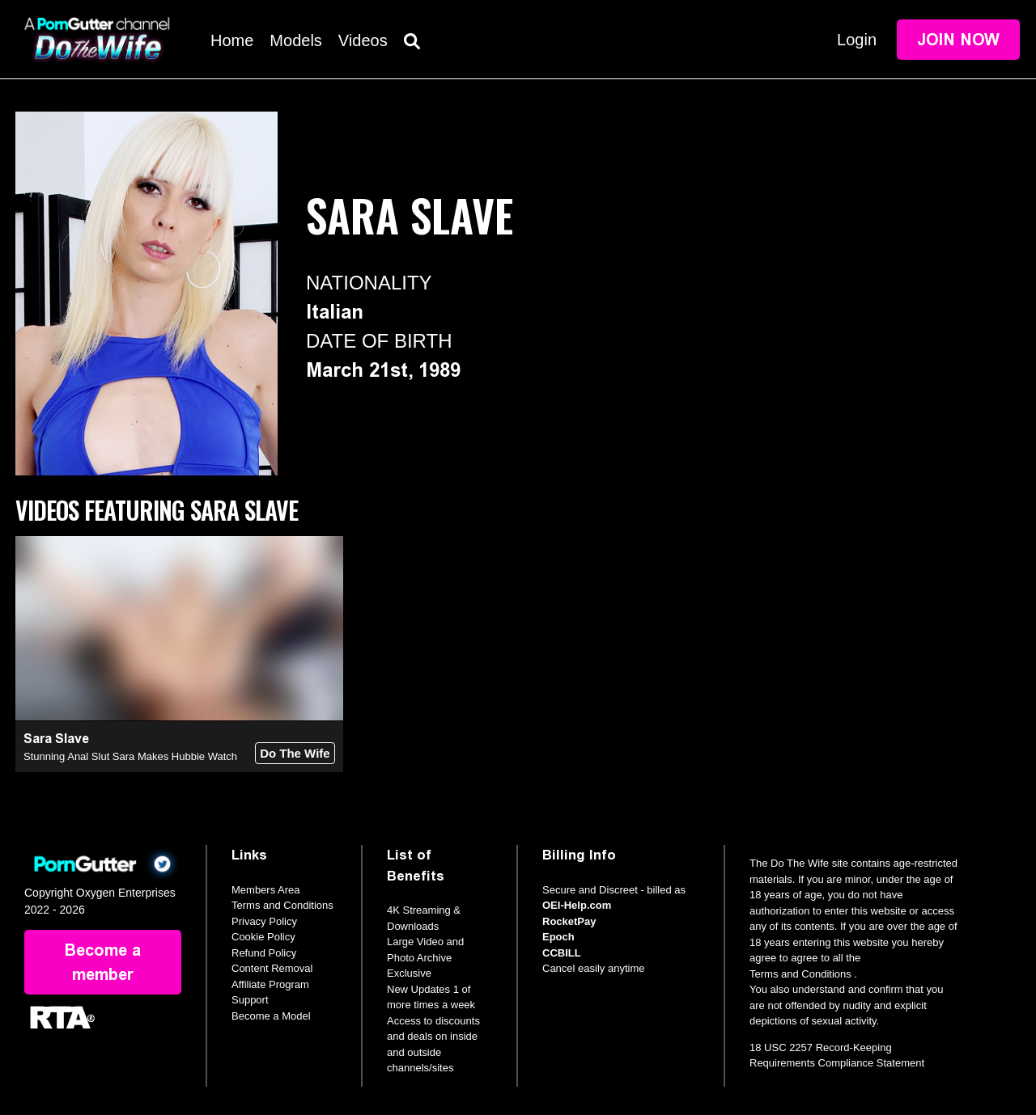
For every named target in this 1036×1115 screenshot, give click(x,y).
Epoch (558, 937)
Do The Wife (295, 753)
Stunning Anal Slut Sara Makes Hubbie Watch (130, 756)
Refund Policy (263, 953)
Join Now (958, 39)
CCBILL (561, 953)
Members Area (265, 890)
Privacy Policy (264, 921)
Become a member (103, 962)
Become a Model (271, 1016)
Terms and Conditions (282, 905)
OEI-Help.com (576, 905)
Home (231, 40)
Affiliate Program (270, 984)
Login (857, 40)
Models (295, 40)
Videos (363, 40)
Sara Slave (56, 738)
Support (250, 1000)
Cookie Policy (263, 937)
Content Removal (271, 968)
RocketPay (569, 921)
